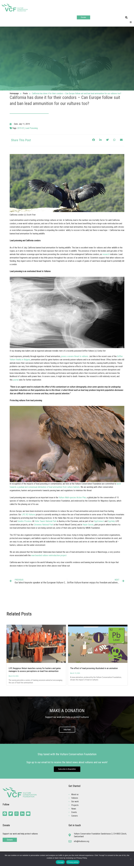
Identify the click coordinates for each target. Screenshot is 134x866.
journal (15, 380)
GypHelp (111, 521)
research (106, 254)
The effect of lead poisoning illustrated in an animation (94, 668)
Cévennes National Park (43, 524)
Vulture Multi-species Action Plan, (72, 497)
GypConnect (99, 521)
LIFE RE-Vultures (28, 514)
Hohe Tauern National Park (46, 521)
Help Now (67, 730)
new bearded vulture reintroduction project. (49, 555)
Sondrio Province (24, 521)
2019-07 (20, 128)
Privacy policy (72, 862)
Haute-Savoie (88, 524)
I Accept (60, 862)
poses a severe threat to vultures (74, 356)
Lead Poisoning (31, 128)
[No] (130, 859)
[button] (126, 17)
